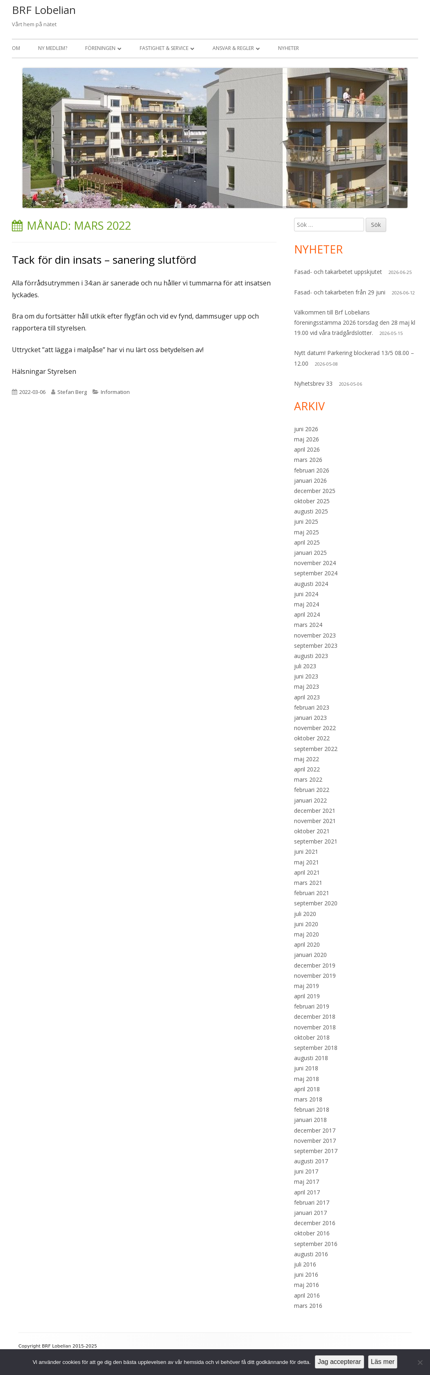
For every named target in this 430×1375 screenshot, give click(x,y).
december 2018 (314, 1016)
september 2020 (315, 903)
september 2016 (315, 1244)
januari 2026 (310, 480)
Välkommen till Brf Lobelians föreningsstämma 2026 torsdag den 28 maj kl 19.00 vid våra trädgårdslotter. (354, 322)
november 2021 (315, 821)
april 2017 (307, 1192)
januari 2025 (310, 552)
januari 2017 (310, 1213)
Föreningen (100, 48)
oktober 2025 (312, 501)
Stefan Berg (72, 392)
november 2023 (315, 635)
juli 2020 (305, 914)
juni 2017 (306, 1171)
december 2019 (314, 965)
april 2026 (307, 449)
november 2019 (315, 975)
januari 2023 (310, 717)
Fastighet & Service (164, 48)
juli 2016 (305, 1264)
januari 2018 (310, 1120)
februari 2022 (311, 790)
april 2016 (307, 1295)
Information (115, 392)
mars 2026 (308, 460)
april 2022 (307, 769)
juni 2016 (306, 1274)
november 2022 (315, 728)
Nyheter (288, 48)
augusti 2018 (311, 1058)
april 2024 (307, 614)
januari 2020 (310, 955)
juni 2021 (306, 851)
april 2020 (307, 944)
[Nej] (420, 1362)
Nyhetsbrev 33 (313, 383)
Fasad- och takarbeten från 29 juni (339, 292)
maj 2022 (306, 759)
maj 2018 (306, 1079)
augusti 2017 (311, 1161)
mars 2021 (308, 883)
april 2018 (307, 1089)
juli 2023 (305, 666)
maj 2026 (306, 439)
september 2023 (315, 645)
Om (16, 48)
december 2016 (314, 1223)
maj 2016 (306, 1285)
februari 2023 (311, 707)
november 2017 (315, 1140)
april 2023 (307, 697)
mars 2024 (308, 625)
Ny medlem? (52, 48)
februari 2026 (311, 470)
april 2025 (307, 542)
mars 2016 (308, 1305)
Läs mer (383, 1361)
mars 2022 (308, 779)
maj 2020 (306, 934)
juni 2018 (306, 1068)
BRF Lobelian (44, 9)
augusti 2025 (311, 511)
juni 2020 (306, 924)
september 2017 (315, 1151)
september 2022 (315, 749)
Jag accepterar (339, 1361)
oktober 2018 (312, 1037)
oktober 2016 (312, 1233)
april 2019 (307, 996)
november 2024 (315, 563)
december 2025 (314, 491)
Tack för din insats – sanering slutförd (104, 259)
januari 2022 (310, 800)
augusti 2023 (311, 656)
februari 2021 (311, 893)
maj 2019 (306, 986)
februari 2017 (311, 1202)
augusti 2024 (311, 584)
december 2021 (314, 810)
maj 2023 (306, 686)
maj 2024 (306, 604)
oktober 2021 (312, 831)
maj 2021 (306, 862)
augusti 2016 (311, 1254)
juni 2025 (306, 521)
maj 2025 (306, 532)
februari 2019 (311, 1006)
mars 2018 (308, 1099)
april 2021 (307, 872)
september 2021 (315, 841)
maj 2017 (306, 1181)
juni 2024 (306, 594)
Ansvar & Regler (233, 48)
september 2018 (315, 1048)
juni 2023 (306, 676)
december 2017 (314, 1130)
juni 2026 (306, 429)
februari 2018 (311, 1109)
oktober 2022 (312, 738)
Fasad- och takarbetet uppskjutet (338, 272)
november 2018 (315, 1027)
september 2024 (315, 573)
